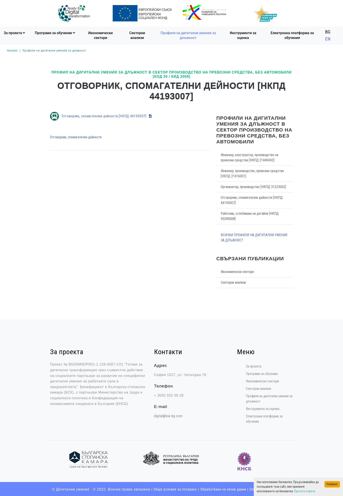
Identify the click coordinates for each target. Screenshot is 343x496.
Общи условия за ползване (175, 489)
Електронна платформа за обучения (292, 34)
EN (327, 38)
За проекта (253, 366)
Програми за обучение (262, 373)
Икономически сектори (100, 34)
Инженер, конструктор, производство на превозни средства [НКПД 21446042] (249, 157)
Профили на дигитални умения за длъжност (188, 34)
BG (327, 31)
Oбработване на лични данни (223, 489)
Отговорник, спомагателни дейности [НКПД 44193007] (107, 116)
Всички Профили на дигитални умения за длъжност (254, 237)
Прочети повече (304, 491)
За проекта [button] (15, 32)
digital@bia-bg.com (168, 415)
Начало (12, 50)
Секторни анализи (137, 34)
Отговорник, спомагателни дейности (76, 137)
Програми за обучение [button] (55, 32)
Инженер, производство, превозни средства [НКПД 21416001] (252, 173)
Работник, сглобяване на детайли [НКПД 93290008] (250, 215)
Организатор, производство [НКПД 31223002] (253, 186)
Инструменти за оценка (243, 34)
